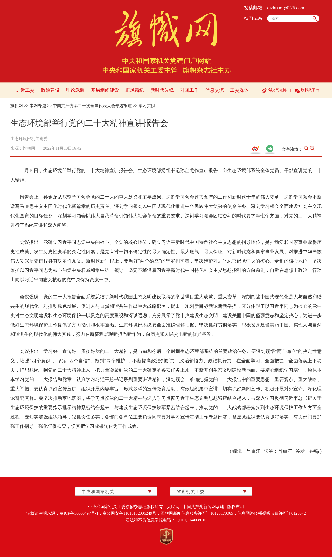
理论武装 (75, 90)
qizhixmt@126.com (285, 7)
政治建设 (50, 90)
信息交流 (214, 90)
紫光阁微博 (277, 90)
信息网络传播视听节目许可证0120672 (271, 513)
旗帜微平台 (310, 90)
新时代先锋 (162, 90)
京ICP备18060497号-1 (78, 513)
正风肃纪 (134, 90)
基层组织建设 (105, 90)
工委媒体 (239, 90)
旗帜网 (16, 105)
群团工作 (189, 90)
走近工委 (25, 90)
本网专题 (38, 105)
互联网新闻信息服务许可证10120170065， (199, 513)
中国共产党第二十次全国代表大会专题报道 (92, 105)
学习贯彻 (147, 105)
